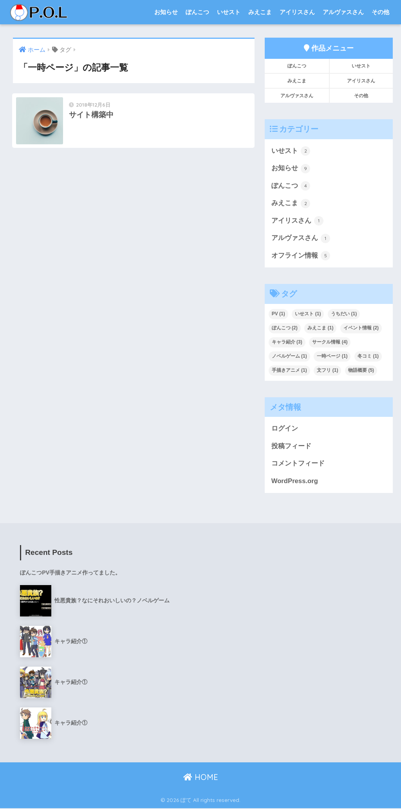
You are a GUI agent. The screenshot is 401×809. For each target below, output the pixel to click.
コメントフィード (298, 464)
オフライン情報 (301, 256)
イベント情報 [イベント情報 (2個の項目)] (361, 328)
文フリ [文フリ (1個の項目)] (327, 370)
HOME (200, 778)
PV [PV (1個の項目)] (278, 314)
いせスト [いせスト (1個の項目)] (308, 314)
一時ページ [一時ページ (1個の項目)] (332, 356)
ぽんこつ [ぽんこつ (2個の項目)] (285, 328)
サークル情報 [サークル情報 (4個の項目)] (329, 342)
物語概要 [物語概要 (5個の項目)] (361, 370)
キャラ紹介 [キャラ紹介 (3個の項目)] (287, 342)
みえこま (260, 12)
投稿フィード (291, 447)
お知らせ (166, 12)
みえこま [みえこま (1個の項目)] (320, 328)
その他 (380, 12)
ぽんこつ (197, 12)
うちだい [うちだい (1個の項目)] (344, 314)
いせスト (228, 12)
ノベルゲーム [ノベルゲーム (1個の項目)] (289, 356)
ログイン (284, 429)
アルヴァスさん (343, 12)
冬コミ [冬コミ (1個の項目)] (368, 356)
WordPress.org (294, 481)
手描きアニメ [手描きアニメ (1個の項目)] (289, 370)
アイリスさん (297, 12)
